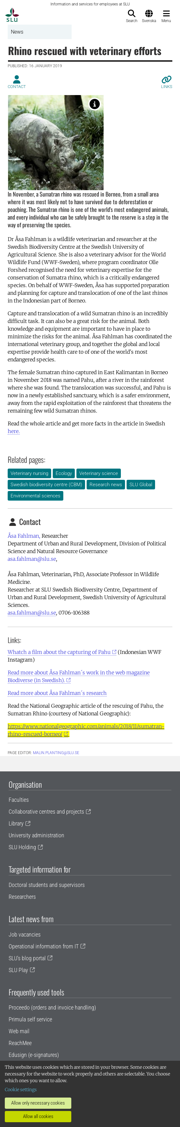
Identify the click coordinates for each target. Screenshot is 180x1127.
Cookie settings (21, 1089)
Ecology (64, 473)
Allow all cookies (38, 1116)
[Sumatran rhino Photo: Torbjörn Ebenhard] (94, 104)
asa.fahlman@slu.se (32, 559)
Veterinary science (98, 473)
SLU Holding (22, 847)
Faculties (19, 799)
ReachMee (20, 1043)
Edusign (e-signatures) (34, 1054)
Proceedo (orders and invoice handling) (52, 1007)
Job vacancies (25, 934)
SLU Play (18, 970)
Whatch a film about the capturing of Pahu (59, 652)
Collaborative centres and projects (46, 811)
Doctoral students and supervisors (47, 884)
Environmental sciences (35, 496)
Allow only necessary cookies (38, 1103)
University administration (36, 835)
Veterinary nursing (29, 473)
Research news (106, 484)
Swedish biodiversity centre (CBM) (46, 484)
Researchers (22, 896)
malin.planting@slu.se (56, 753)
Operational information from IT (44, 946)
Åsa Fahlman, (24, 536)
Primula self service (30, 1019)
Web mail (19, 1031)
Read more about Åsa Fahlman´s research (57, 693)
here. (14, 431)
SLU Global (140, 484)
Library (16, 823)
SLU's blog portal (27, 958)
